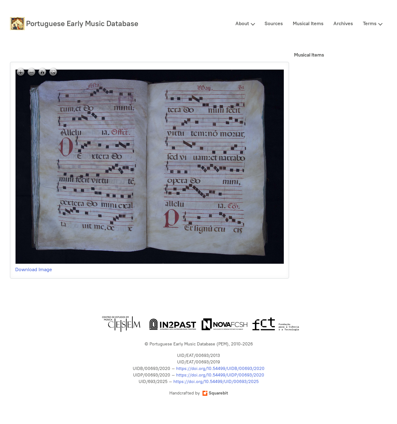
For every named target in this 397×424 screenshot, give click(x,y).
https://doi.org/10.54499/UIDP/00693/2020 (220, 375)
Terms (370, 23)
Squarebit (215, 393)
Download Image (33, 269)
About (242, 23)
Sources (274, 23)
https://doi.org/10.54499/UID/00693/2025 (216, 381)
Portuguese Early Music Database (82, 23)
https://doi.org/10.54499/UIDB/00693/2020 (220, 368)
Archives (343, 23)
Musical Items (308, 23)
